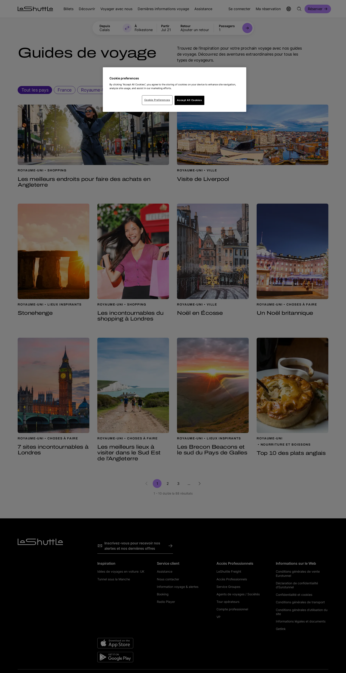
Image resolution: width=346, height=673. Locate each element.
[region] (174, 89)
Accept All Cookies (189, 100)
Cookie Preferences (157, 99)
